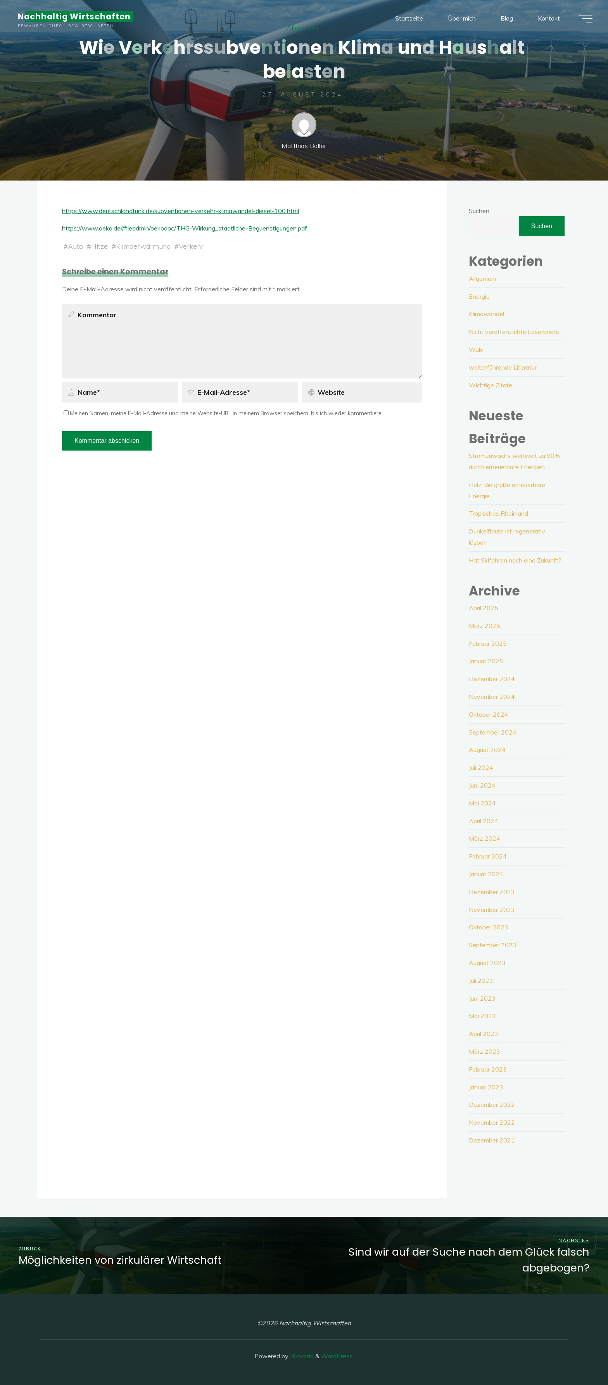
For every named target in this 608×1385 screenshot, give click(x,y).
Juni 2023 (482, 998)
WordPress (336, 1356)
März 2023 (484, 1051)
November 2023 (492, 910)
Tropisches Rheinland (498, 513)
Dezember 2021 (492, 1140)
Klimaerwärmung (143, 245)
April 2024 (483, 821)
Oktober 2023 (488, 927)
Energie (479, 296)
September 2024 (492, 732)
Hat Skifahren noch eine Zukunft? (515, 560)
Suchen (479, 211)
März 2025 (484, 626)
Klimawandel (486, 314)
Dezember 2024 (492, 679)
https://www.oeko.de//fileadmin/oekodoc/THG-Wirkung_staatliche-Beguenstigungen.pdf (184, 228)
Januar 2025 (486, 661)
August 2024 (487, 750)
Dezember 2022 (492, 1104)
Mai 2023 (482, 1016)
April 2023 (483, 1033)
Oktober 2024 (488, 714)
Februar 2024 (488, 856)
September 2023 (492, 945)
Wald (476, 349)
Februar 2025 (488, 643)
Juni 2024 (482, 785)
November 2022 (492, 1122)
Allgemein (482, 278)
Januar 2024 (486, 874)
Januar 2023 (486, 1087)
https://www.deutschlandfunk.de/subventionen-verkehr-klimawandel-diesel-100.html (180, 211)
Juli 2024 (481, 767)
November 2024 (492, 696)
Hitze (99, 245)
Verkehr (191, 245)
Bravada (301, 1356)
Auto (75, 245)
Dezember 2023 (492, 892)
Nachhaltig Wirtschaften (74, 16)
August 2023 (487, 963)
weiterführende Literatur (503, 367)
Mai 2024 (482, 803)
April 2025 (483, 608)
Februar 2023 (488, 1069)
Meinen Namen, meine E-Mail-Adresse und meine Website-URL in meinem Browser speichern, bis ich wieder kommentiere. (223, 413)
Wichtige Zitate (490, 385)
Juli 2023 (481, 980)
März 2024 (484, 838)
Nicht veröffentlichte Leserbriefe (514, 331)
